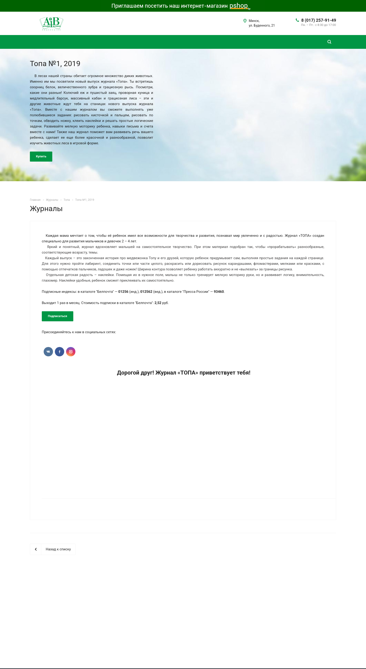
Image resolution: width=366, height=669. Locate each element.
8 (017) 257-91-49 (318, 20)
